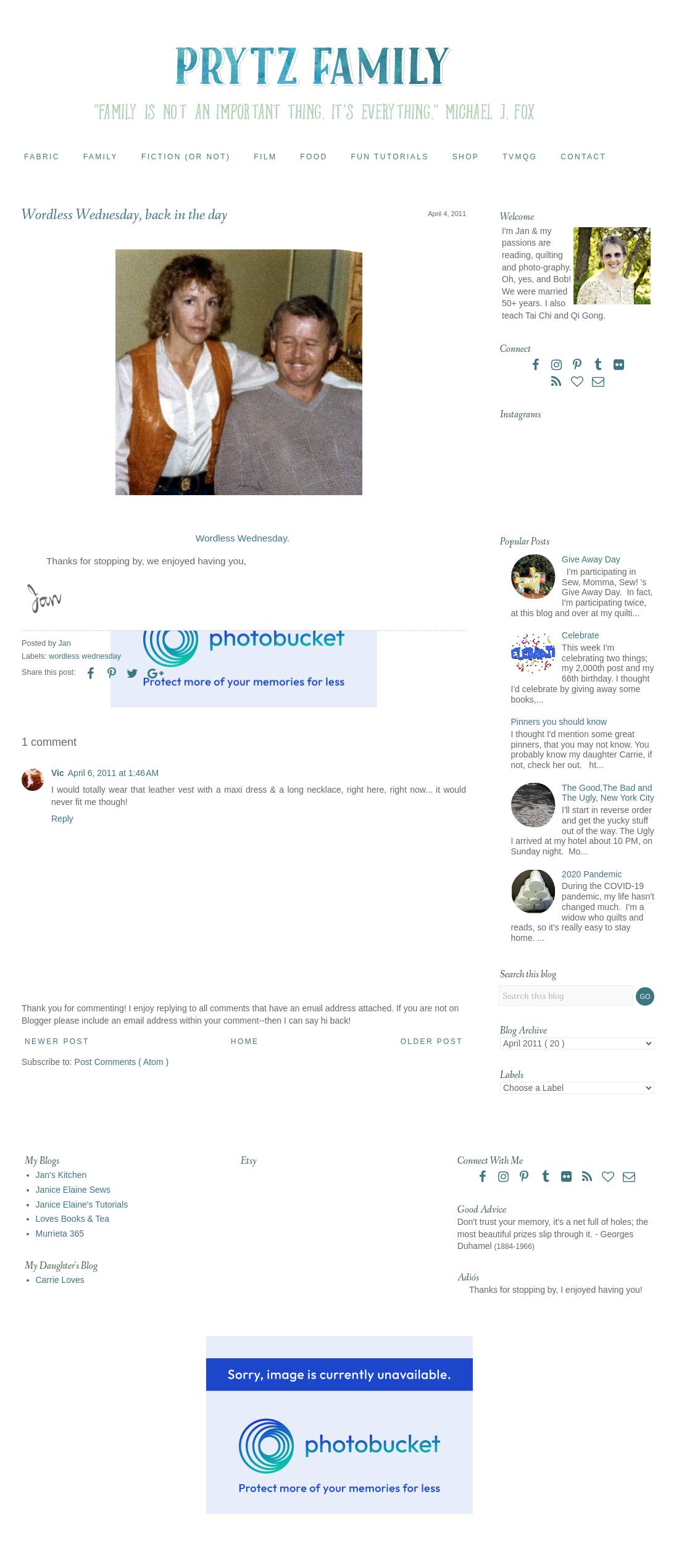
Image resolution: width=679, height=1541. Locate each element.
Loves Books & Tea (73, 1219)
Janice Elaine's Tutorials (82, 1204)
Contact (583, 156)
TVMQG (519, 156)
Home (245, 1041)
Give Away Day (591, 559)
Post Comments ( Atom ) (122, 1062)
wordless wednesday (85, 656)
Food (313, 156)
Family (100, 156)
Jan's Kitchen (61, 1175)
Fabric (42, 156)
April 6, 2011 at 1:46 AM (113, 773)
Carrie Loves (60, 1280)
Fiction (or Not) (185, 156)
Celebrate (580, 635)
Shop (466, 156)
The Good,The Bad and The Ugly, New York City (608, 793)
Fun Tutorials (390, 156)
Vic (57, 773)
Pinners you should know (559, 722)
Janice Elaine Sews (73, 1190)
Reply (62, 819)
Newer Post (57, 1041)
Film (265, 156)
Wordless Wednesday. (243, 538)
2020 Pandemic (592, 874)
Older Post (432, 1041)
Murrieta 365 (60, 1233)
